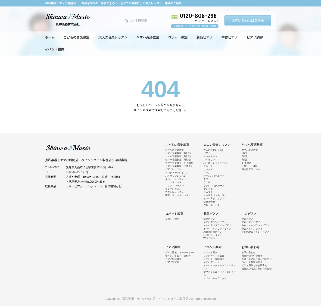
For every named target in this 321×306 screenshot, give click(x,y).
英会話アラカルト (251, 169)
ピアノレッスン (173, 169)
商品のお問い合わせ (252, 255)
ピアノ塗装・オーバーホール (180, 252)
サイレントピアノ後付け (178, 255)
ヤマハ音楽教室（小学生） (179, 166)
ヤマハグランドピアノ (215, 222)
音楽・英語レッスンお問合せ (257, 259)
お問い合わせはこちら (248, 20)
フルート (208, 166)
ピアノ (206, 153)
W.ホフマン (209, 238)
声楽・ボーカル (211, 205)
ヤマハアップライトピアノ (217, 225)
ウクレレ (208, 182)
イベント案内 (54, 49)
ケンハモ (208, 188)
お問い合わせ (251, 247)
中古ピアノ (229, 37)
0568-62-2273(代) (77, 172)
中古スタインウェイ (252, 228)
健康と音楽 (209, 201)
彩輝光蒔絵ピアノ (212, 232)
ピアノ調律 (255, 37)
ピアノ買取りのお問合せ (254, 265)
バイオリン (209, 159)
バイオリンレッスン (175, 176)
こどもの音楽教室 (76, 37)
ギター (206, 179)
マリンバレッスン (174, 185)
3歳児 (245, 159)
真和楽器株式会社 (68, 24)
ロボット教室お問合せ (253, 262)
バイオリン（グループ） (216, 163)
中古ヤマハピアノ (251, 222)
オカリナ (208, 192)
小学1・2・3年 (249, 166)
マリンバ (208, 172)
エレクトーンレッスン (176, 172)
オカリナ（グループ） (215, 195)
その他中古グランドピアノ (255, 232)
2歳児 (245, 156)
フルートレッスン (174, 179)
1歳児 (245, 153)
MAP (111, 167)
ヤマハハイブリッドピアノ (217, 228)
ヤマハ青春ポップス (213, 198)
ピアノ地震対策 (173, 259)
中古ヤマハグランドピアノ (255, 225)
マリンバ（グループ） (215, 176)
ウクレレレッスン (174, 192)
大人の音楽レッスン (113, 37)
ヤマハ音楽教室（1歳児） (178, 153)
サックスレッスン (174, 182)
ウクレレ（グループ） (215, 185)
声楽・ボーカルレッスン (178, 195)
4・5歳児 (246, 163)
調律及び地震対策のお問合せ (257, 268)
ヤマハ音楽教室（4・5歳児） (180, 163)
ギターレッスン (173, 188)
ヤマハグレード (211, 262)
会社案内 (121, 160)
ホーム (50, 37)
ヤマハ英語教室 (147, 37)
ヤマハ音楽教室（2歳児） (178, 156)
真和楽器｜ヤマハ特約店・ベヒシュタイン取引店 (68, 147)
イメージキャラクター (215, 278)
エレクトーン (210, 156)
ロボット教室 (177, 37)
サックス (208, 169)
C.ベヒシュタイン (212, 235)
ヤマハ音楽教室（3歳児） (178, 159)
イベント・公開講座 (213, 259)
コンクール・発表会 (213, 255)
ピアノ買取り (172, 262)
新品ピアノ (204, 37)
